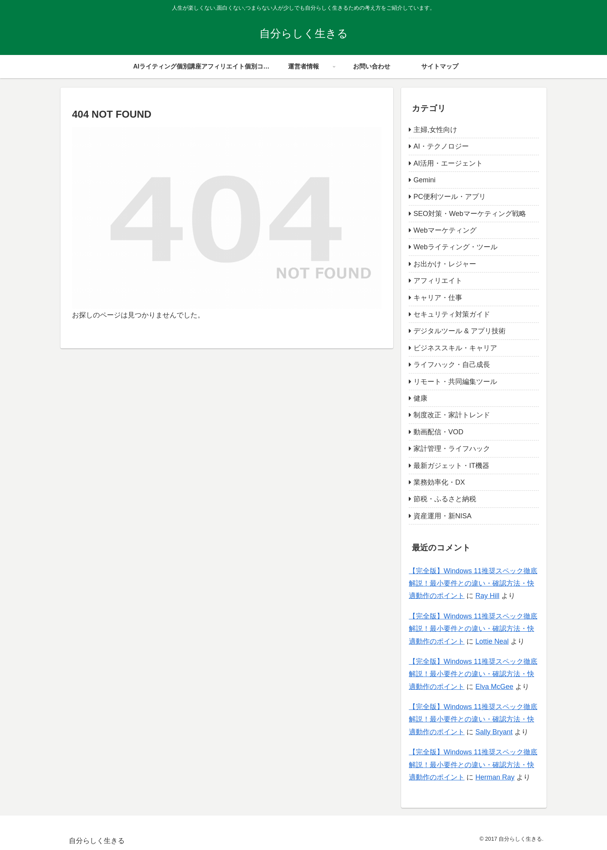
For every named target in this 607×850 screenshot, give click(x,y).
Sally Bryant (494, 732)
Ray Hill (487, 596)
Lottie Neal (492, 641)
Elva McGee (494, 687)
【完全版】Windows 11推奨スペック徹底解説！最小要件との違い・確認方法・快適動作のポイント (473, 583)
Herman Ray (494, 777)
